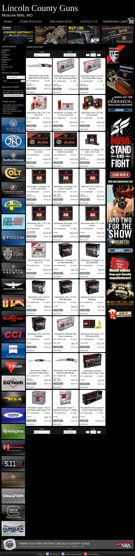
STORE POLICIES (30, 21)
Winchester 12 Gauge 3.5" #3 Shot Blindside (65, 261)
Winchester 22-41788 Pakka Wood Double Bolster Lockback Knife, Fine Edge (65, 372)
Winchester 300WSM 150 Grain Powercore (65, 335)
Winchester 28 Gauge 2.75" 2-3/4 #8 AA (65, 224)
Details (31, 88)
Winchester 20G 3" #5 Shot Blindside (38, 335)
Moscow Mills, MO (17, 15)
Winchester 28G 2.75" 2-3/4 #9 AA (92, 224)
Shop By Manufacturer (14, 95)
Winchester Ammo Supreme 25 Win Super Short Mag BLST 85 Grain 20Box (92, 410)
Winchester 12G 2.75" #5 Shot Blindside (65, 298)
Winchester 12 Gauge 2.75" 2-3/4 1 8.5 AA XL (65, 187)
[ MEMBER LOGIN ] (78, 546)
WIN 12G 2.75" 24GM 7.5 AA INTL (92, 187)
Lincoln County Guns (40, 8)
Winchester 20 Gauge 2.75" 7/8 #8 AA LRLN (92, 335)
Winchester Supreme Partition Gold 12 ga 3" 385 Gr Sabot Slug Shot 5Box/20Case (92, 374)
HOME (8, 21)
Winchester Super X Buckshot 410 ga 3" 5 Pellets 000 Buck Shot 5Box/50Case (65, 410)
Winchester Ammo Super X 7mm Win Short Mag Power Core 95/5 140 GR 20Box (65, 78)
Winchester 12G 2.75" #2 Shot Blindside (38, 298)
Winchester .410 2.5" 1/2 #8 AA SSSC (38, 151)
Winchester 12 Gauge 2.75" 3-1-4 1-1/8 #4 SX (65, 114)
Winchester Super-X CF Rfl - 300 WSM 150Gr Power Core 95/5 (92, 78)
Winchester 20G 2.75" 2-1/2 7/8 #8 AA (38, 224)
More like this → (31, 92)
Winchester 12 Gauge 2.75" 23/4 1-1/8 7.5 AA (92, 151)
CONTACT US (89, 21)
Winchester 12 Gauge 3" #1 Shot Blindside (92, 261)
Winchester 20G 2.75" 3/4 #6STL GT (39, 261)
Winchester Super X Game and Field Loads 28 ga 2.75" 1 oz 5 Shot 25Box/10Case (39, 410)
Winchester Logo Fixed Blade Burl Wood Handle (38, 77)
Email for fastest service (73, 554)
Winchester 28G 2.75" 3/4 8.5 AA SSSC (92, 114)
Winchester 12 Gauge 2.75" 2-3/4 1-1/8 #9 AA (38, 187)
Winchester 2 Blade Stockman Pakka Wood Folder (38, 372)
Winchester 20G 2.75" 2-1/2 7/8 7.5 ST (38, 114)
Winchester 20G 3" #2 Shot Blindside (92, 298)
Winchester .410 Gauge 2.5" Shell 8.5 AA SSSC (65, 151)
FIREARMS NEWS (61, 21)
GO (23, 81)
